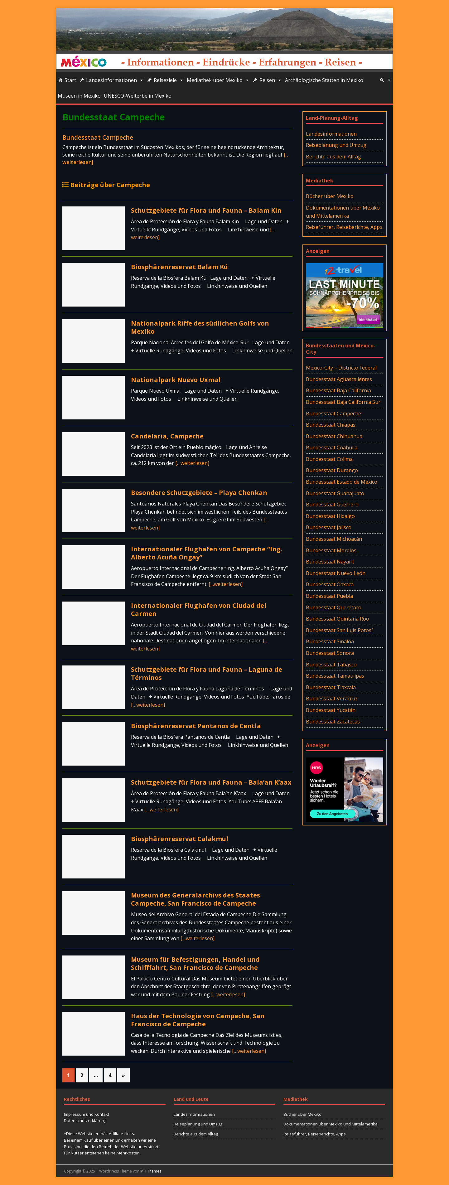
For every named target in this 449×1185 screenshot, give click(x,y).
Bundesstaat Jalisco (328, 527)
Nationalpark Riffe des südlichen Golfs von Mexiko (200, 327)
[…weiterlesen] (192, 463)
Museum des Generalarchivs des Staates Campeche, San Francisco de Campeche (195, 899)
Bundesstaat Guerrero (332, 504)
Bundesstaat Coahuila (331, 447)
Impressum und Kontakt (86, 1114)
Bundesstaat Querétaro (333, 607)
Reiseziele (169, 80)
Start (70, 80)
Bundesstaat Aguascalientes (339, 379)
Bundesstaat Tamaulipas (335, 675)
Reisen (270, 80)
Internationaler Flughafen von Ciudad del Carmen (198, 609)
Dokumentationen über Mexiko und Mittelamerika (343, 211)
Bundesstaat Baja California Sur (343, 402)
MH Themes (150, 1171)
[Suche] (385, 80)
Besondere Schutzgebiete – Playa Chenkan (199, 492)
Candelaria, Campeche (167, 436)
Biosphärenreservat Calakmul (179, 838)
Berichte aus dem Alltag (333, 156)
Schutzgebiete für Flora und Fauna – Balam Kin (206, 210)
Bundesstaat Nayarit (330, 561)
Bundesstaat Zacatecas (333, 721)
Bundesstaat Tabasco (331, 664)
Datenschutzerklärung (85, 1120)
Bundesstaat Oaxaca (330, 584)
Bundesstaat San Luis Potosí (339, 630)
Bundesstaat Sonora (330, 653)
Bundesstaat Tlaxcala (331, 687)
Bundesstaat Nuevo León (335, 573)
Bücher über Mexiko (330, 196)
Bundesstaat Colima (329, 459)
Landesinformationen (115, 80)
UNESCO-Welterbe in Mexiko (137, 95)
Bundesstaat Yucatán (330, 710)
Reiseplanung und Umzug (336, 145)
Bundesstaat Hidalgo (330, 516)
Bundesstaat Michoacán (334, 538)
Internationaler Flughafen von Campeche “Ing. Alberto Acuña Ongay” (206, 553)
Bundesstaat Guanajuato (335, 493)
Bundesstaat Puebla (329, 595)
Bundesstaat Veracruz (332, 698)
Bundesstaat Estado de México (341, 481)
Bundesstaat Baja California (338, 390)
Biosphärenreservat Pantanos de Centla (196, 726)
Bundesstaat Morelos (331, 550)
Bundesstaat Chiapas (330, 424)
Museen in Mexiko (79, 95)
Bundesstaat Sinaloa (330, 641)
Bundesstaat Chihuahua (334, 436)
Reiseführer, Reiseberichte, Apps (344, 227)
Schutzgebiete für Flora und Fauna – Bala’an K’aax (211, 782)
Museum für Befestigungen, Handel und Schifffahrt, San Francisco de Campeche (195, 963)
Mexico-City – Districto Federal (341, 367)
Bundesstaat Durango (332, 470)
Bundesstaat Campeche (97, 137)
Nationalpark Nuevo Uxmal (175, 379)
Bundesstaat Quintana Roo (337, 618)
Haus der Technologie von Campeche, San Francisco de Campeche (198, 1020)
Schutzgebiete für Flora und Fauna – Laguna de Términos (206, 673)
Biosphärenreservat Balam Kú (179, 267)
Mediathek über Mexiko (218, 80)
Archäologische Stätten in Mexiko (324, 80)
